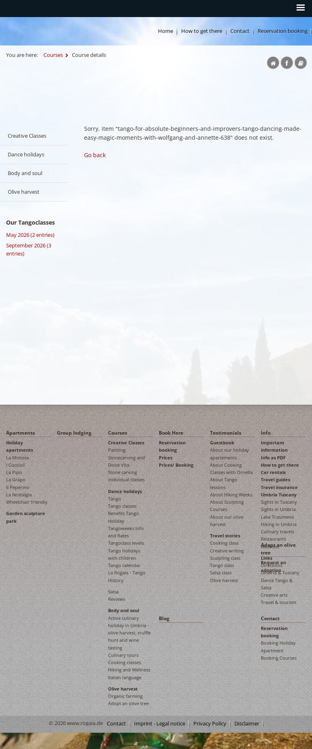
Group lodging (74, 432)
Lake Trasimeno (277, 517)
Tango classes (122, 506)
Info (266, 432)
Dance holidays (26, 154)
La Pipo (14, 472)
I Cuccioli (15, 465)
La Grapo (16, 479)
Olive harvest (23, 191)
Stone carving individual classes (126, 476)
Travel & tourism (278, 602)
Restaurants (273, 539)
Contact (239, 31)
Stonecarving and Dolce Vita (126, 461)
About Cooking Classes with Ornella (231, 468)
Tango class (222, 565)
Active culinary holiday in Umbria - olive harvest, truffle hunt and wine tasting (129, 633)
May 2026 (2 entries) (30, 234)
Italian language (124, 677)
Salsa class (221, 572)
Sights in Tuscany (279, 502)
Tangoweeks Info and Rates (126, 532)
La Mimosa (17, 458)
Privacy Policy (209, 723)
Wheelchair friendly (27, 502)
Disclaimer (246, 723)
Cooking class (224, 543)
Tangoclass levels (126, 543)
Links (266, 558)
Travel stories (225, 536)
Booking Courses (279, 658)
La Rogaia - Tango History (126, 576)
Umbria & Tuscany (280, 572)
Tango (114, 499)
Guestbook (222, 442)
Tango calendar (124, 565)
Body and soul (25, 173)
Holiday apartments (19, 446)
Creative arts (274, 595)
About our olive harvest (226, 520)
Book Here (171, 432)
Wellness (270, 546)
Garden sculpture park (25, 517)
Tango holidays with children (124, 554)
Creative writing (227, 551)
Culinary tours (123, 655)
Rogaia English (112, 82)
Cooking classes (124, 662)
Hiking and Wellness (129, 670)
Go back (95, 155)
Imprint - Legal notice (159, 723)
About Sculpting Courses (227, 505)
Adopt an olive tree (128, 703)
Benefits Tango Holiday (123, 517)
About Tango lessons (223, 483)
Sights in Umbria (278, 509)
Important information (274, 446)
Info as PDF (273, 458)
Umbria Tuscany (279, 494)
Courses (53, 55)
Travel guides (275, 479)
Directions (271, 565)
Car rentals (273, 472)
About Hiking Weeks (231, 494)
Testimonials (225, 432)
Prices (165, 458)
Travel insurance (279, 487)
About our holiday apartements (229, 453)
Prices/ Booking (176, 465)
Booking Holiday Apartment (278, 646)
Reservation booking (283, 31)
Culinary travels (277, 531)
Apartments (20, 432)
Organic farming (125, 696)
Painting (117, 450)
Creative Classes (27, 135)
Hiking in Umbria (279, 524)
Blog (164, 618)
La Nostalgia (19, 494)
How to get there (280, 465)
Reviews (116, 599)
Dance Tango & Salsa (276, 584)
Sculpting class (225, 558)
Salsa (113, 592)
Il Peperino (17, 487)
